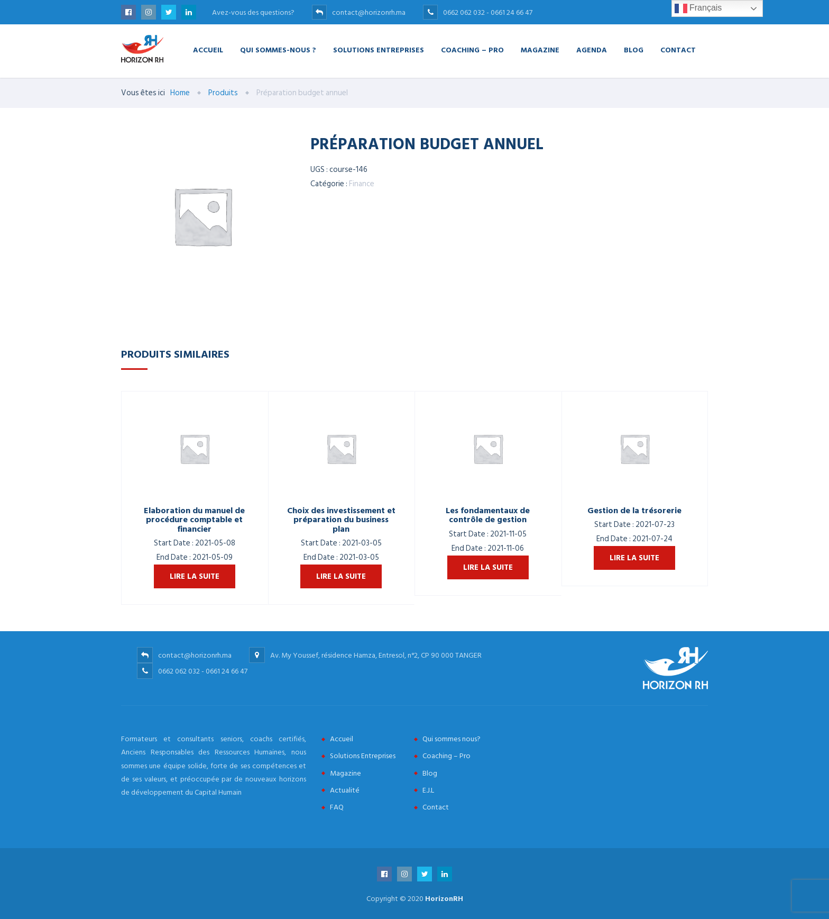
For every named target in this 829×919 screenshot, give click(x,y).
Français (698, 8)
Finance (361, 183)
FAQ (337, 807)
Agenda (591, 49)
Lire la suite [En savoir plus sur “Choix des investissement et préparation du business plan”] (341, 576)
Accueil (208, 49)
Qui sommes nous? (451, 739)
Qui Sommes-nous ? (278, 49)
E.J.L (428, 790)
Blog (633, 49)
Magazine (540, 49)
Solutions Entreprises (378, 49)
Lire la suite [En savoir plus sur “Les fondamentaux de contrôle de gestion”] (488, 567)
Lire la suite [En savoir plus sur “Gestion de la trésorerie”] (634, 558)
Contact (678, 49)
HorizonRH (444, 899)
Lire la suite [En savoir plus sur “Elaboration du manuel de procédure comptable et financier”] (194, 576)
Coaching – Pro (472, 49)
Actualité (345, 790)
